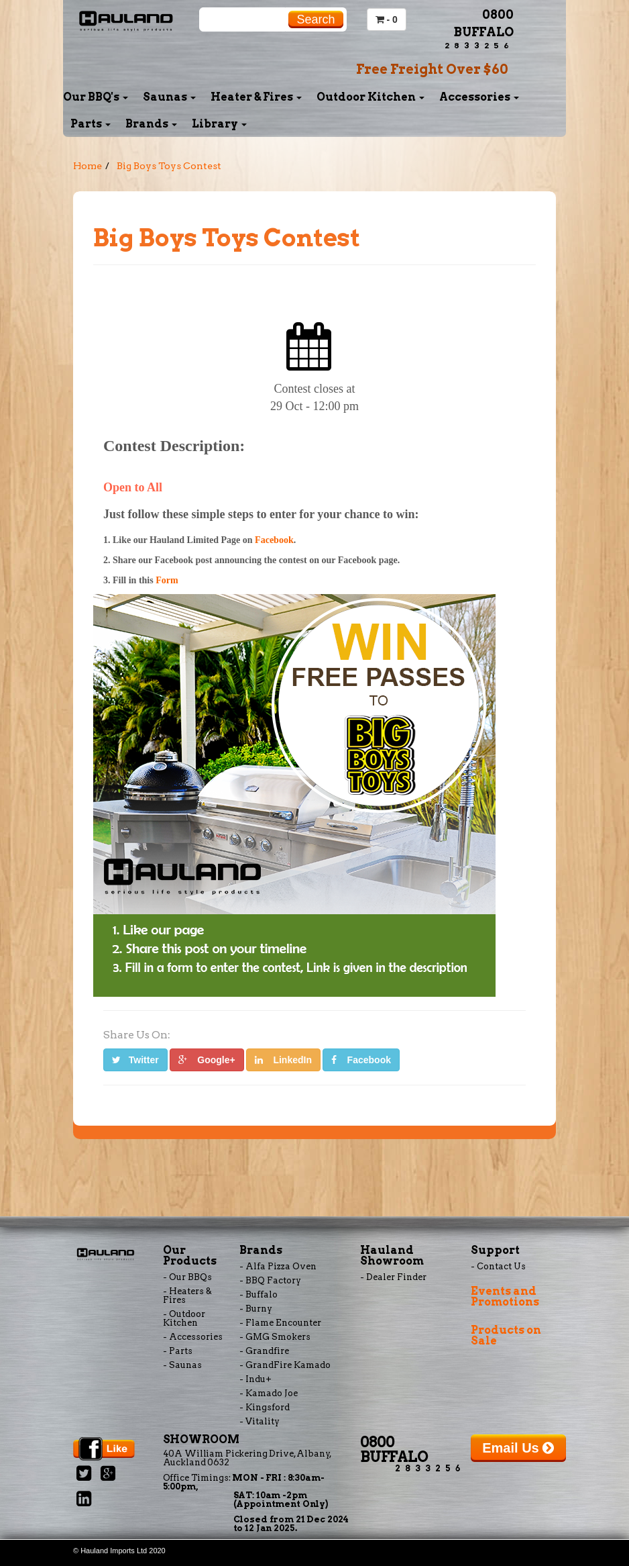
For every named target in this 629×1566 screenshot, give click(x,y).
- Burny (255, 1309)
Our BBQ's (95, 97)
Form (167, 580)
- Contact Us (498, 1266)
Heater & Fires (256, 97)
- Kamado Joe (268, 1393)
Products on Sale (506, 1335)
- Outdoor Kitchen (184, 1318)
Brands (151, 123)
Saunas (169, 97)
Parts (90, 123)
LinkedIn (283, 1060)
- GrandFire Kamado (285, 1365)
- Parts (177, 1351)
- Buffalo (258, 1294)
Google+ (206, 1060)
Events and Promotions (505, 1296)
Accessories (479, 97)
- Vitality (259, 1421)
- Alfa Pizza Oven (278, 1266)
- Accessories (193, 1337)
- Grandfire (264, 1351)
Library (219, 123)
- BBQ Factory (270, 1280)
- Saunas (182, 1365)
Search (315, 19)
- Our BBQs (187, 1277)
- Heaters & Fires (187, 1295)
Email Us (518, 1447)
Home (87, 165)
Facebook (274, 540)
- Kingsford (264, 1407)
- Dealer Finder (393, 1277)
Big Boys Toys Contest (169, 165)
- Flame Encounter (280, 1323)
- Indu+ (255, 1379)
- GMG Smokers (274, 1337)
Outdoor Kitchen (370, 97)
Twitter (135, 1060)
